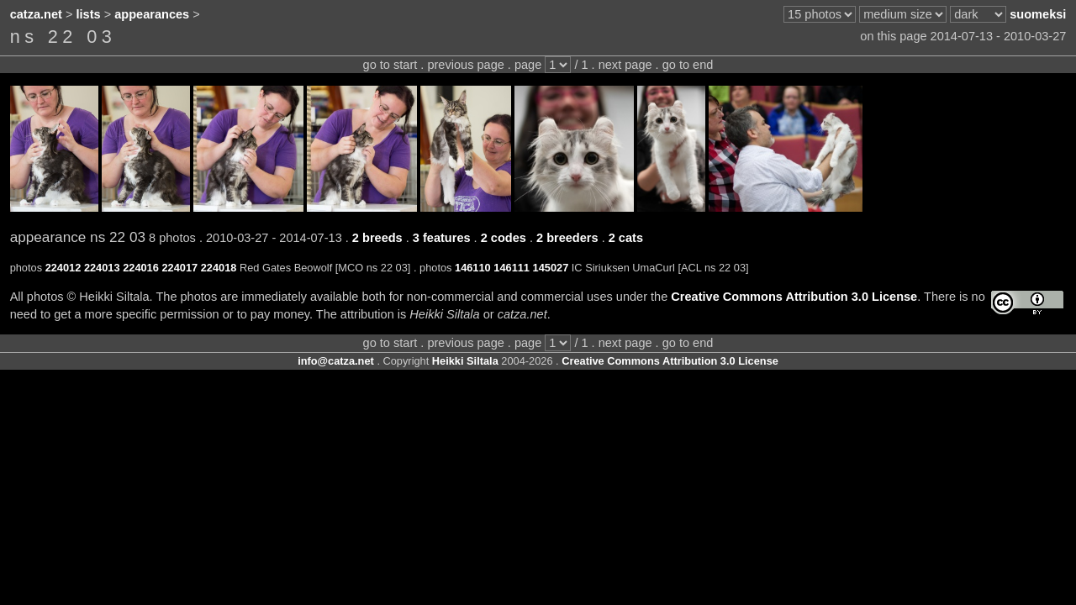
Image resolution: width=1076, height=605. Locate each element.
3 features (442, 238)
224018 (219, 267)
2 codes (503, 238)
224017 (179, 267)
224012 (63, 267)
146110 (473, 267)
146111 (511, 267)
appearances (151, 14)
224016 (141, 267)
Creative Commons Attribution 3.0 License (794, 296)
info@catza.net (336, 361)
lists (88, 14)
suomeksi (1038, 14)
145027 (551, 267)
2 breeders (567, 238)
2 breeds (377, 238)
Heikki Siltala (465, 361)
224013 (102, 267)
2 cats (626, 238)
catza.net (36, 14)
